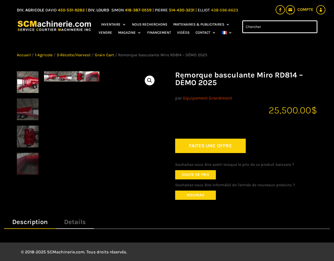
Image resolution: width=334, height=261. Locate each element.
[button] (150, 80)
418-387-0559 (139, 10)
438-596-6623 (224, 10)
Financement (159, 33)
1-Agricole (44, 55)
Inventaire (111, 24)
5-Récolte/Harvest (74, 55)
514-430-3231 (182, 10)
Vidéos (183, 33)
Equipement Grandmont (207, 98)
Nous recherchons (149, 24)
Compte (305, 9)
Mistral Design (166, 251)
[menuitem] (227, 34)
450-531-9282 (71, 10)
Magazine (127, 33)
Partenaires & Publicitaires (198, 24)
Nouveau (195, 195)
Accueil (24, 55)
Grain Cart (104, 55)
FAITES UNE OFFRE (210, 146)
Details (75, 222)
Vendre (105, 33)
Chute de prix (195, 174)
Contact (203, 33)
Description (30, 222)
